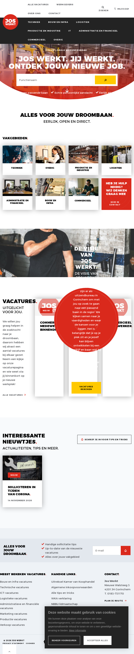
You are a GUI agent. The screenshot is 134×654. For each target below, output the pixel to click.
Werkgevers (65, 4)
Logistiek (82, 22)
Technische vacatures (14, 587)
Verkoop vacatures (12, 624)
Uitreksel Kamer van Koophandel (73, 581)
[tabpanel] (67, 71)
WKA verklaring (61, 598)
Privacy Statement (13, 643)
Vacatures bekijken (86, 387)
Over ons (34, 13)
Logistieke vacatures (13, 598)
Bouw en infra (58, 22)
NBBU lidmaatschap (64, 603)
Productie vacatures (13, 619)
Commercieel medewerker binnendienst (52, 326)
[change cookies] (64, 640)
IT (69, 30)
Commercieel (37, 39)
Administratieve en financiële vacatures (19, 606)
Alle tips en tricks (62, 592)
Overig (58, 39)
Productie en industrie (44, 30)
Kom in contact (115, 203)
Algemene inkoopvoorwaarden (71, 587)
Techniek (34, 22)
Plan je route (114, 601)
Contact (55, 13)
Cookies (30, 643)
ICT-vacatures (9, 592)
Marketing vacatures (13, 613)
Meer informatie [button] (77, 630)
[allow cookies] (97, 640)
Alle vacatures (38, 4)
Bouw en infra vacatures (16, 581)
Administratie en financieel (98, 30)
